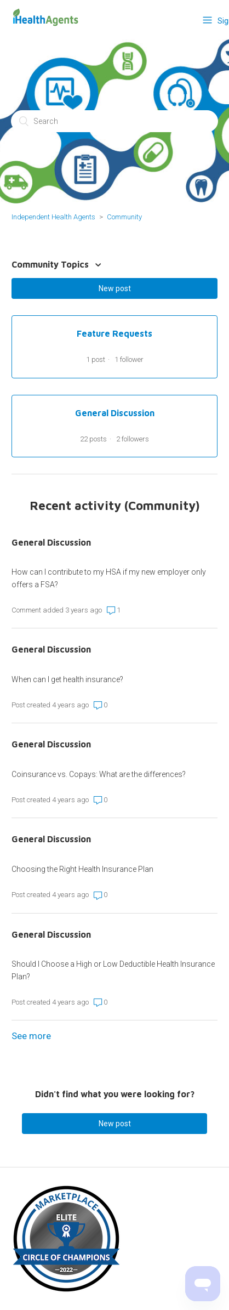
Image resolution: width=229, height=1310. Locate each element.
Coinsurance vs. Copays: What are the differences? (99, 774)
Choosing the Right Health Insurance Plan (82, 869)
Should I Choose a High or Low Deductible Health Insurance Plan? (113, 970)
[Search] (114, 121)
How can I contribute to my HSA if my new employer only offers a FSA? (109, 578)
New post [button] (115, 288)
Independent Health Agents (53, 217)
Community (124, 217)
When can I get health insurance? (67, 679)
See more (31, 1035)
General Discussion (51, 542)
